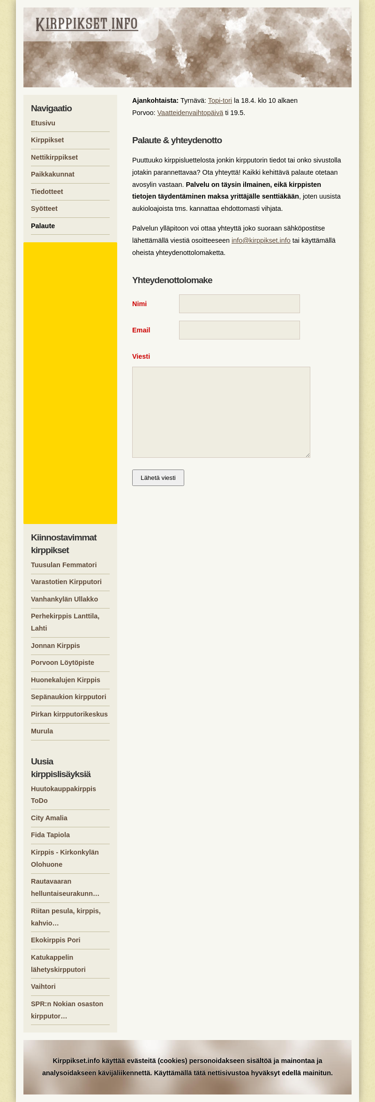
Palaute (43, 226)
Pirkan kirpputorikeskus (69, 714)
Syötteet (44, 208)
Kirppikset (47, 140)
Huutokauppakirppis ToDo (63, 795)
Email (141, 332)
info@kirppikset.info (261, 240)
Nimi (139, 304)
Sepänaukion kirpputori (68, 697)
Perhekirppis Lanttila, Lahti (65, 622)
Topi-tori (220, 100)
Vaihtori (43, 986)
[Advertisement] (72, 383)
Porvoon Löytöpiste (62, 662)
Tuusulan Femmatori (64, 565)
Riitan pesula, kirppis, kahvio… (66, 917)
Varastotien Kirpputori (66, 582)
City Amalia (49, 818)
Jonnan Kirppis (55, 645)
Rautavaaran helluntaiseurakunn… (65, 887)
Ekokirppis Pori (56, 940)
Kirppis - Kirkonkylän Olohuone (65, 858)
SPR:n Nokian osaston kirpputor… (67, 1010)
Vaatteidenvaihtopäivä (191, 112)
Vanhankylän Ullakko (64, 599)
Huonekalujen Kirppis (65, 680)
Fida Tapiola (50, 835)
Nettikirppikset (54, 157)
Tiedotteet (47, 191)
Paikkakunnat (53, 174)
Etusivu (43, 123)
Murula (42, 731)
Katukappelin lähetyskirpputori (58, 963)
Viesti (141, 361)
